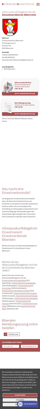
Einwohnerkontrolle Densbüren (26, 298)
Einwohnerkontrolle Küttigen (27, 296)
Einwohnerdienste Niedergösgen (24, 283)
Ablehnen (20, 400)
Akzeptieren (20, 395)
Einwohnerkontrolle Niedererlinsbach (16, 291)
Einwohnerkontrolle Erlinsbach (25, 293)
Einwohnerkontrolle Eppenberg (13, 280)
